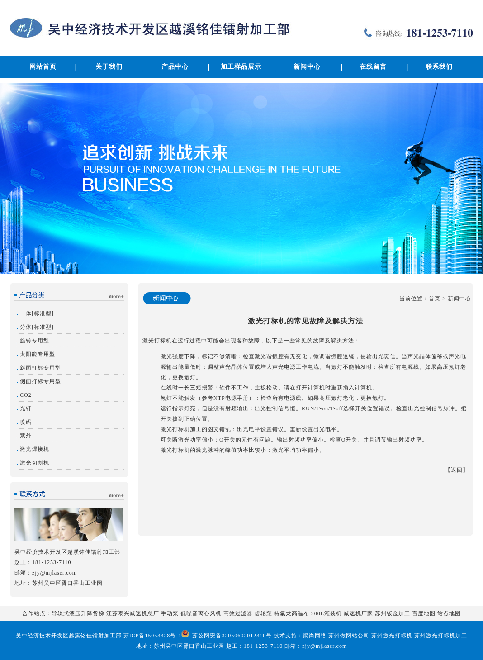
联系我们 (439, 66)
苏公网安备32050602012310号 (231, 635)
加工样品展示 (241, 66)
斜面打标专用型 (40, 368)
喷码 (26, 422)
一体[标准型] (37, 313)
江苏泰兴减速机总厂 (132, 613)
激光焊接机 (34, 449)
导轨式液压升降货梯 (78, 613)
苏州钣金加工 (392, 613)
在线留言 (373, 66)
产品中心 (175, 66)
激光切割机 (34, 463)
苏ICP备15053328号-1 (152, 635)
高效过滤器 (238, 613)
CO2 (26, 395)
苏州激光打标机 (391, 635)
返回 (457, 470)
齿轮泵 (263, 613)
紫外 (26, 435)
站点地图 (449, 613)
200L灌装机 (326, 613)
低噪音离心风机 (201, 613)
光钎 (26, 408)
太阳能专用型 (37, 354)
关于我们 (109, 66)
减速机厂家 (358, 613)
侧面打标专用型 (40, 381)
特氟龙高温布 (291, 613)
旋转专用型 (34, 340)
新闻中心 (307, 66)
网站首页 (43, 66)
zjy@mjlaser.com (54, 573)
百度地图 (424, 613)
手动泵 (170, 613)
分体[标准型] (37, 327)
